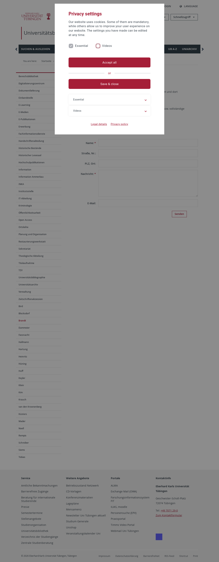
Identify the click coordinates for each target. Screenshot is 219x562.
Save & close (109, 84)
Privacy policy (119, 124)
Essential (81, 46)
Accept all (109, 62)
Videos (107, 46)
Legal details (99, 124)
